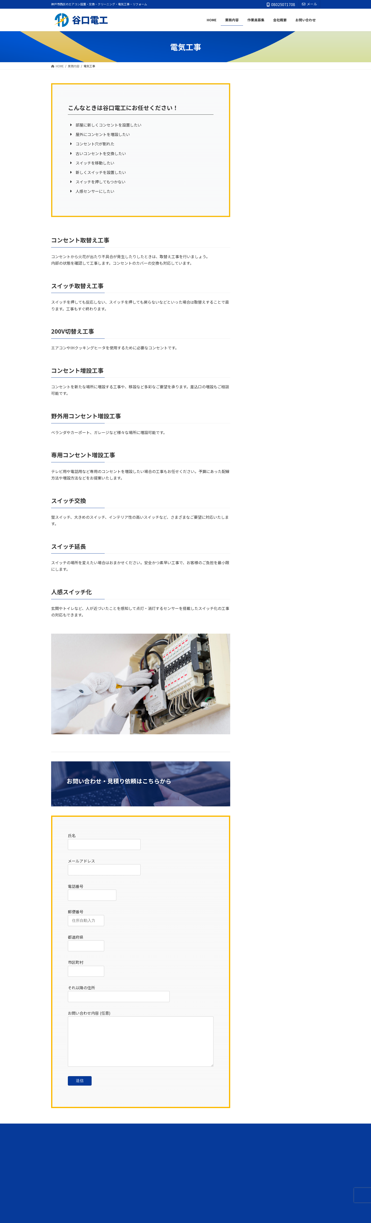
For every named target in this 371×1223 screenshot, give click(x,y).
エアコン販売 (259, 106)
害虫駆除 (255, 145)
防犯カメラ (257, 175)
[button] (185, 1152)
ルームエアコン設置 (264, 116)
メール (309, 3)
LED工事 (255, 185)
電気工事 (255, 155)
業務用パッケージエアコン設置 (272, 126)
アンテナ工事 (259, 165)
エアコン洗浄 (259, 96)
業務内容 (254, 86)
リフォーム (257, 136)
